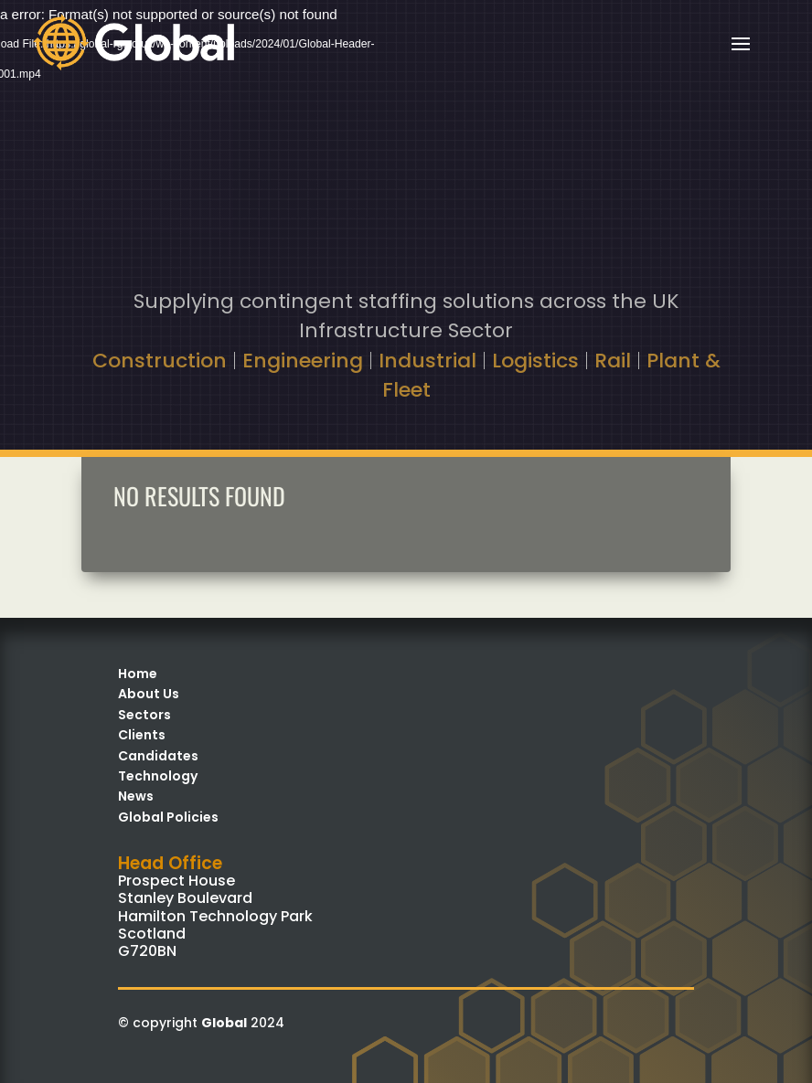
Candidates (158, 756)
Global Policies (168, 817)
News (136, 796)
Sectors (144, 715)
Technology (158, 776)
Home (137, 673)
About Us (148, 694)
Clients (142, 735)
